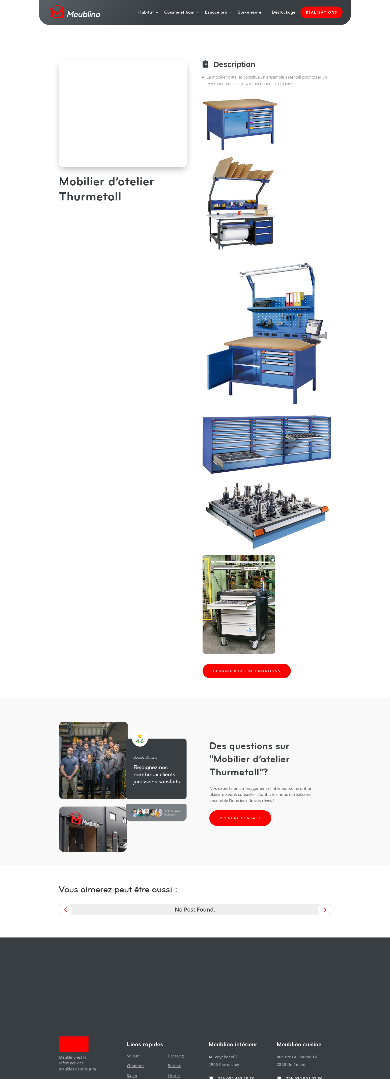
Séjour (133, 1055)
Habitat (148, 12)
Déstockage (283, 12)
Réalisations (321, 12)
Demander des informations (247, 671)
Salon (132, 1075)
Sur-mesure (252, 12)
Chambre (135, 1065)
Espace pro (219, 12)
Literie (174, 1075)
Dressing (176, 1055)
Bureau (174, 1065)
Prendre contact (240, 818)
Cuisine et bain (182, 12)
